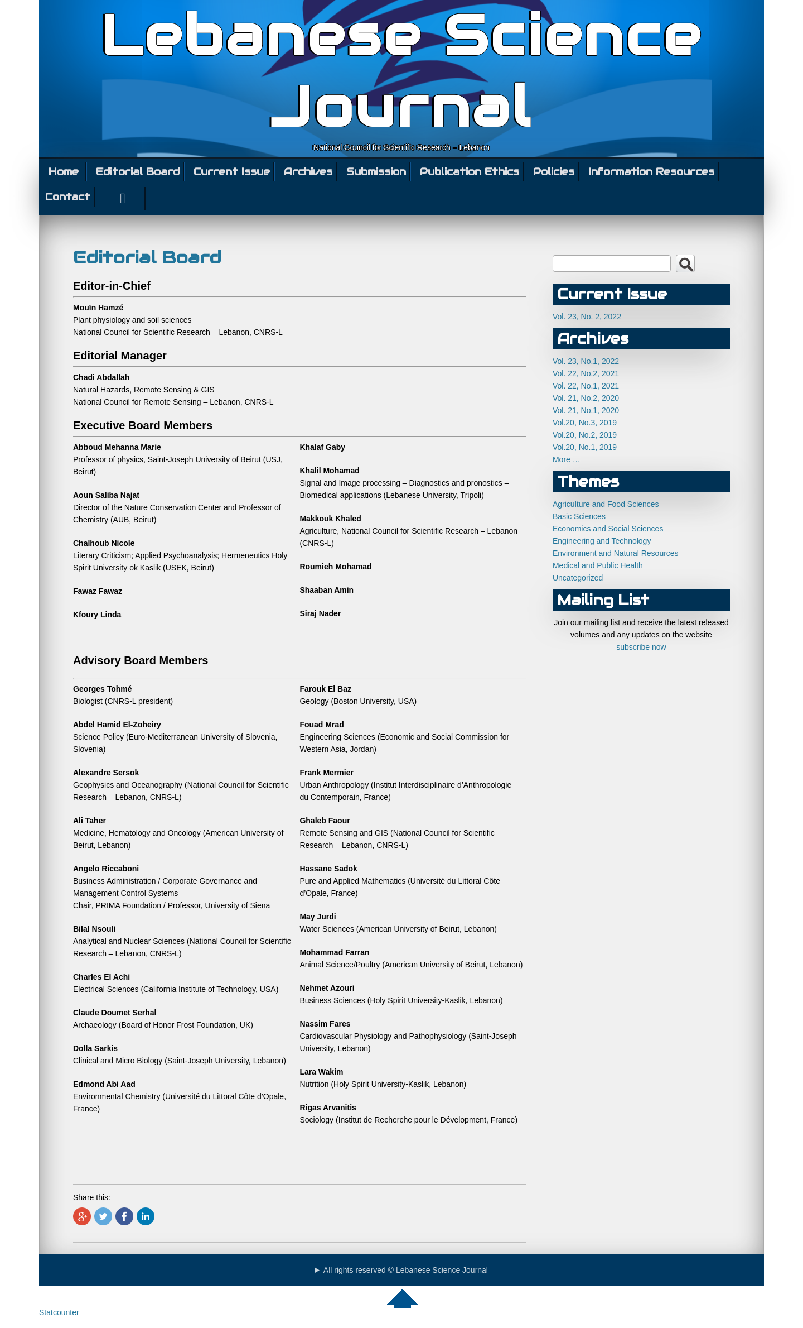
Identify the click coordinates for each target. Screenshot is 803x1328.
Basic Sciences (579, 516)
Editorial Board (138, 171)
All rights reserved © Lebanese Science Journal (405, 1269)
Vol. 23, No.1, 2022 (586, 361)
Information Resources (651, 171)
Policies (553, 171)
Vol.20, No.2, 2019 (585, 434)
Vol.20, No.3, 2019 (585, 422)
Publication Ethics (469, 171)
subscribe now (641, 647)
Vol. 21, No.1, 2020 (586, 410)
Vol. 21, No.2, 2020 (586, 398)
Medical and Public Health (598, 565)
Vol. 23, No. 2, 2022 (587, 316)
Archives (308, 171)
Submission (376, 171)
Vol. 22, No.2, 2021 (586, 373)
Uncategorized (578, 577)
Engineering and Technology (602, 540)
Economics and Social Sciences (608, 528)
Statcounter (59, 1312)
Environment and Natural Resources (616, 553)
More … (567, 459)
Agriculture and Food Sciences (606, 504)
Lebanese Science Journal (402, 71)
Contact (67, 196)
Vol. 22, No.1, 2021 (586, 385)
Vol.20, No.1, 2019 (585, 447)
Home (64, 171)
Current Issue (232, 171)
